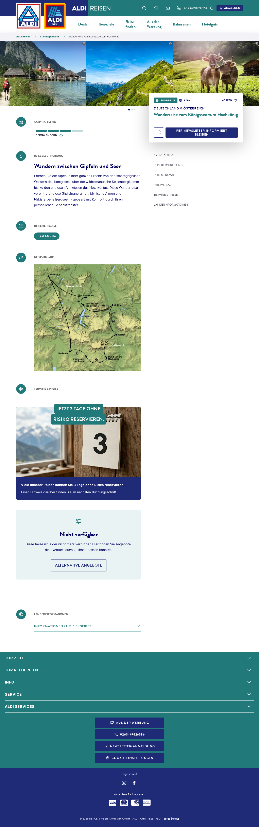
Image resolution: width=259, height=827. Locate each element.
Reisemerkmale (165, 175)
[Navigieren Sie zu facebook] (134, 782)
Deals (82, 24)
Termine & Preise (166, 195)
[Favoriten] (156, 8)
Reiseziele (106, 24)
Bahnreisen (182, 24)
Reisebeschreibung (168, 165)
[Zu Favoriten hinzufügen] (229, 100)
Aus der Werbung (154, 24)
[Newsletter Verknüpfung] (168, 8)
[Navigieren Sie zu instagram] (123, 782)
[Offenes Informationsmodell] (61, 136)
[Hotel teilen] (159, 132)
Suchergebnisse (49, 36)
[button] (87, 626)
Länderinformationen (171, 205)
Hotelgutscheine (215, 24)
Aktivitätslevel (165, 155)
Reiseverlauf (163, 185)
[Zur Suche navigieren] (144, 8)
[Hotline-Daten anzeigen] (212, 8)
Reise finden (130, 24)
